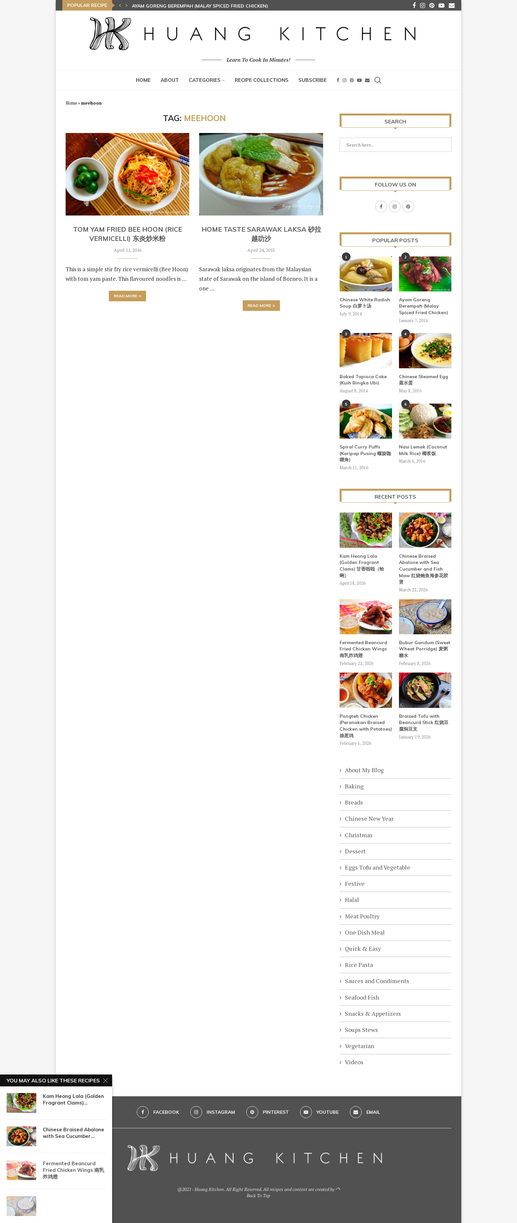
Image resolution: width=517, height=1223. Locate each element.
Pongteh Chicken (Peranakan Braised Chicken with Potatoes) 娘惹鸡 (366, 725)
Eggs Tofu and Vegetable (377, 867)
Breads (354, 802)
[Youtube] (441, 5)
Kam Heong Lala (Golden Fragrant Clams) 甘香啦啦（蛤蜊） (362, 565)
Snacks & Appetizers (373, 1013)
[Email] (452, 5)
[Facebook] (414, 5)
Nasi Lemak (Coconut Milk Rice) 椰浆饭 (423, 450)
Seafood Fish (362, 997)
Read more (127, 295)
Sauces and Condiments (377, 980)
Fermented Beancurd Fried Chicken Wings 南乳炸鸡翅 (363, 648)
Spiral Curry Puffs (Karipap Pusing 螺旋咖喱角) (365, 453)
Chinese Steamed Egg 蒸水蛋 (423, 379)
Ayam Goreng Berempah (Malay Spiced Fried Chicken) (200, 6)
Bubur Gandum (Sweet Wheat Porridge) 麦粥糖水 (424, 648)
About (170, 80)
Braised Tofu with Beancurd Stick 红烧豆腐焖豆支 (423, 722)
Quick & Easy (363, 948)
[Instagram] (422, 5)
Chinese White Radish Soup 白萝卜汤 (365, 302)
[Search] (378, 80)
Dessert (355, 851)
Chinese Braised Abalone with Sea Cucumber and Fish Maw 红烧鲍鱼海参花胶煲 (423, 568)
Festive (355, 883)
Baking (354, 786)
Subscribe (312, 80)
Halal (352, 899)
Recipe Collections (262, 80)
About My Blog (364, 770)
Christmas (359, 835)
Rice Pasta (359, 964)
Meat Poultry (362, 916)
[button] (120, 5)
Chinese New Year (369, 818)
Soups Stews (361, 1029)
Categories (205, 80)
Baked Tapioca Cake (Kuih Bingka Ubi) (363, 379)
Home (143, 80)
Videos (354, 1062)
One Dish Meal (365, 932)
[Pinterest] (431, 5)
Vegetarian (359, 1045)
